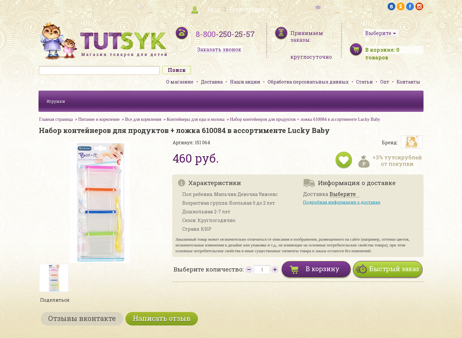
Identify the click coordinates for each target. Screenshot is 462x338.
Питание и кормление (99, 119)
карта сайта (126, 6)
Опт (384, 82)
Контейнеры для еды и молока (196, 119)
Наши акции (245, 82)
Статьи (364, 82)
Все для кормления (143, 119)
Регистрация (247, 9)
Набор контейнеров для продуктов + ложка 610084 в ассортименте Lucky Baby (305, 119)
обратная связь (335, 6)
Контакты (408, 82)
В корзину (322, 268)
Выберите (342, 194)
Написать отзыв (162, 318)
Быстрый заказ (394, 268)
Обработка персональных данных (308, 82)
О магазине (179, 82)
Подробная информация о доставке (342, 202)
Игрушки (56, 101)
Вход (213, 9)
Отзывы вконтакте (82, 318)
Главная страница (56, 119)
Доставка (212, 82)
